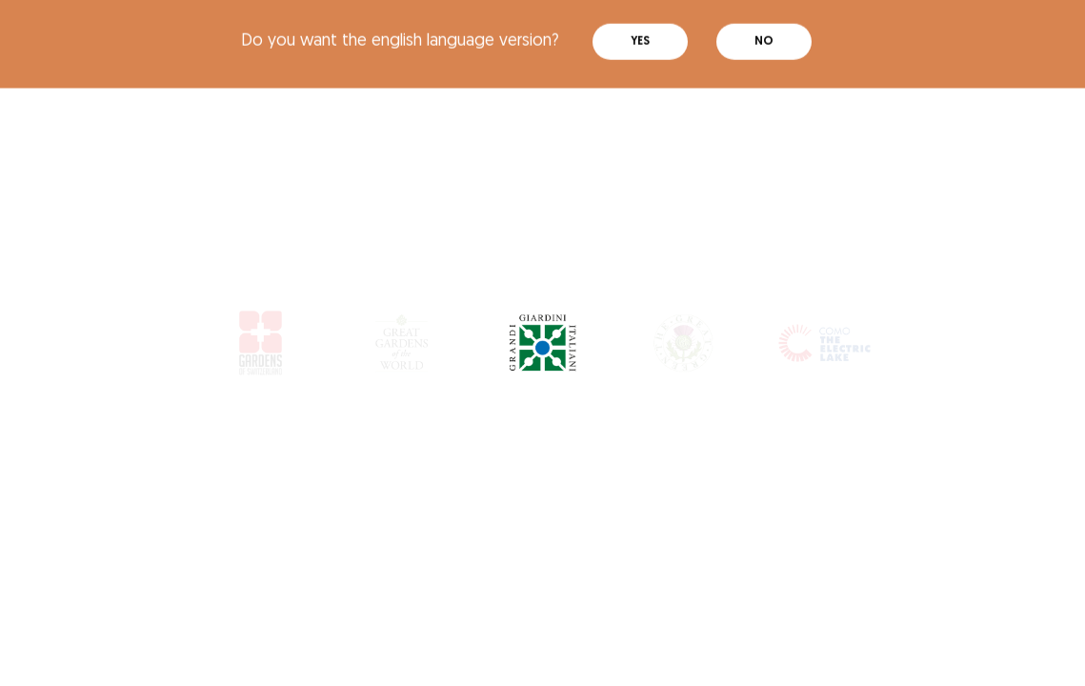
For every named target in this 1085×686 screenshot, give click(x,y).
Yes (640, 37)
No (764, 37)
